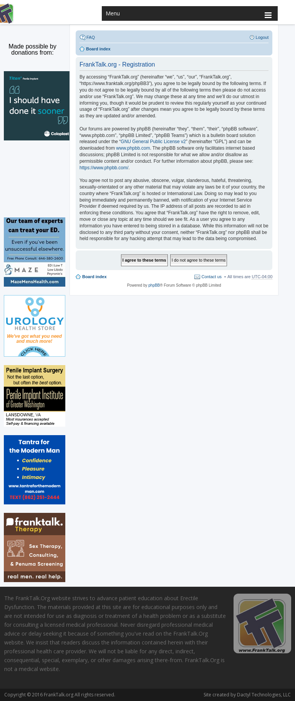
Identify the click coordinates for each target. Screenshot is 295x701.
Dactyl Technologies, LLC (262, 694)
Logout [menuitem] (262, 37)
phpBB (154, 285)
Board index (94, 276)
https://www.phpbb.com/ (104, 167)
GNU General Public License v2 (153, 141)
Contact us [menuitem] (211, 276)
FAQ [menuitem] (90, 37)
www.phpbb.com (133, 148)
